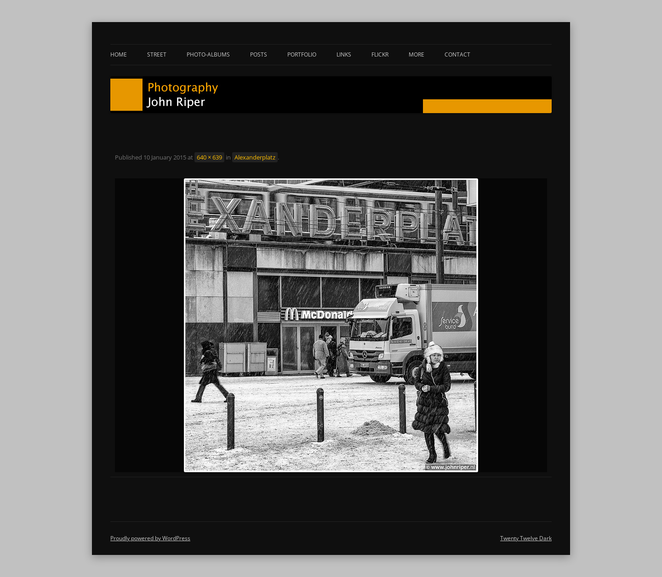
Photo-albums (208, 54)
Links (344, 54)
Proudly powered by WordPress (150, 538)
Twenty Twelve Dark (526, 538)
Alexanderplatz (254, 157)
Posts (258, 54)
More (416, 54)
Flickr (379, 54)
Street (156, 54)
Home (118, 54)
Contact (457, 54)
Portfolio (301, 54)
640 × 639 (209, 157)
